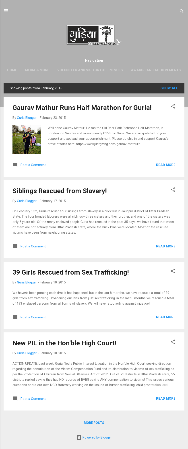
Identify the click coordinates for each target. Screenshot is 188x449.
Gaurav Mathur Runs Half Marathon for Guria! (82, 107)
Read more (166, 165)
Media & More (37, 70)
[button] (173, 107)
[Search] (181, 12)
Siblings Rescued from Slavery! (59, 191)
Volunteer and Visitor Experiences (90, 70)
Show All (169, 88)
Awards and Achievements (156, 70)
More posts (94, 423)
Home (12, 70)
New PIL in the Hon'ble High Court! (64, 343)
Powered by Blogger (94, 437)
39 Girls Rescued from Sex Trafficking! (70, 272)
